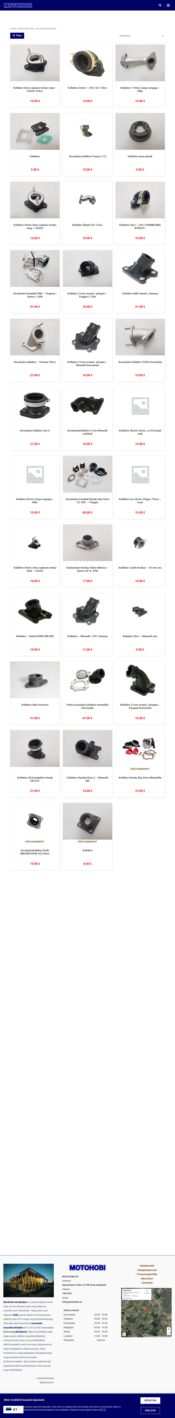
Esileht (13, 28)
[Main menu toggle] (168, 5)
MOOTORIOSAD (26, 28)
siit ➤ (103, 1410)
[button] (160, 5)
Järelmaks (147, 1282)
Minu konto (147, 1278)
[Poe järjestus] (141, 35)
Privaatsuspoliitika (147, 1274)
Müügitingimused (147, 1270)
